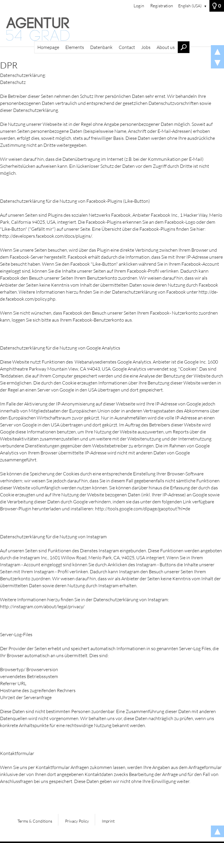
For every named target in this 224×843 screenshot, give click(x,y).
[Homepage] (112, 29)
